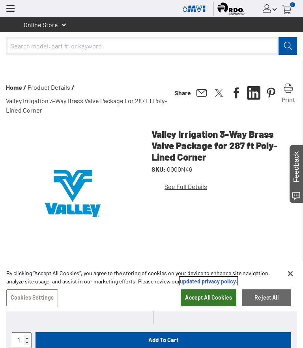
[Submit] (288, 46)
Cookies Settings (32, 298)
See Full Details (186, 186)
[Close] (290, 274)
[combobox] (151, 46)
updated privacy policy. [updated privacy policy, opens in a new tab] (208, 282)
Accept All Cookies (208, 298)
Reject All (266, 298)
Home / (16, 87)
